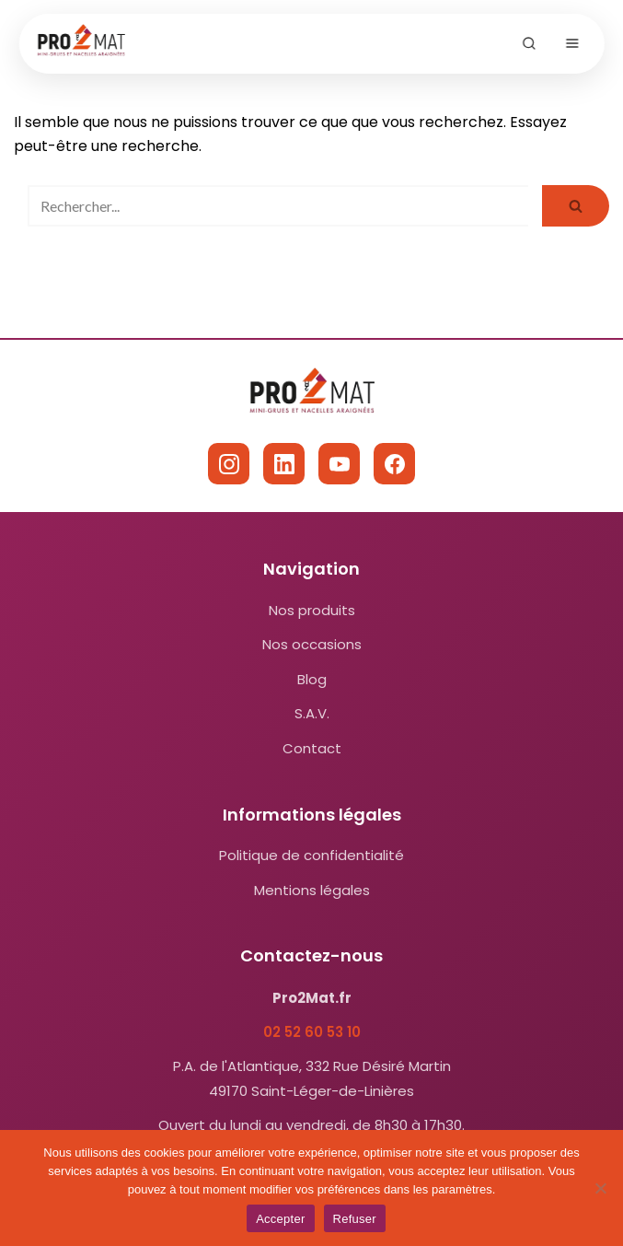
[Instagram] (228, 463)
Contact (312, 748)
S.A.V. (311, 713)
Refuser (354, 1219)
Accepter (280, 1219)
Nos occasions (312, 644)
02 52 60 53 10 (312, 1032)
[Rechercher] (278, 206)
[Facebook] (394, 463)
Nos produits (312, 610)
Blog (312, 679)
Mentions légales (312, 890)
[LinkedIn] (284, 463)
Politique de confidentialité (311, 855)
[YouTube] (339, 463)
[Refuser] (600, 1188)
